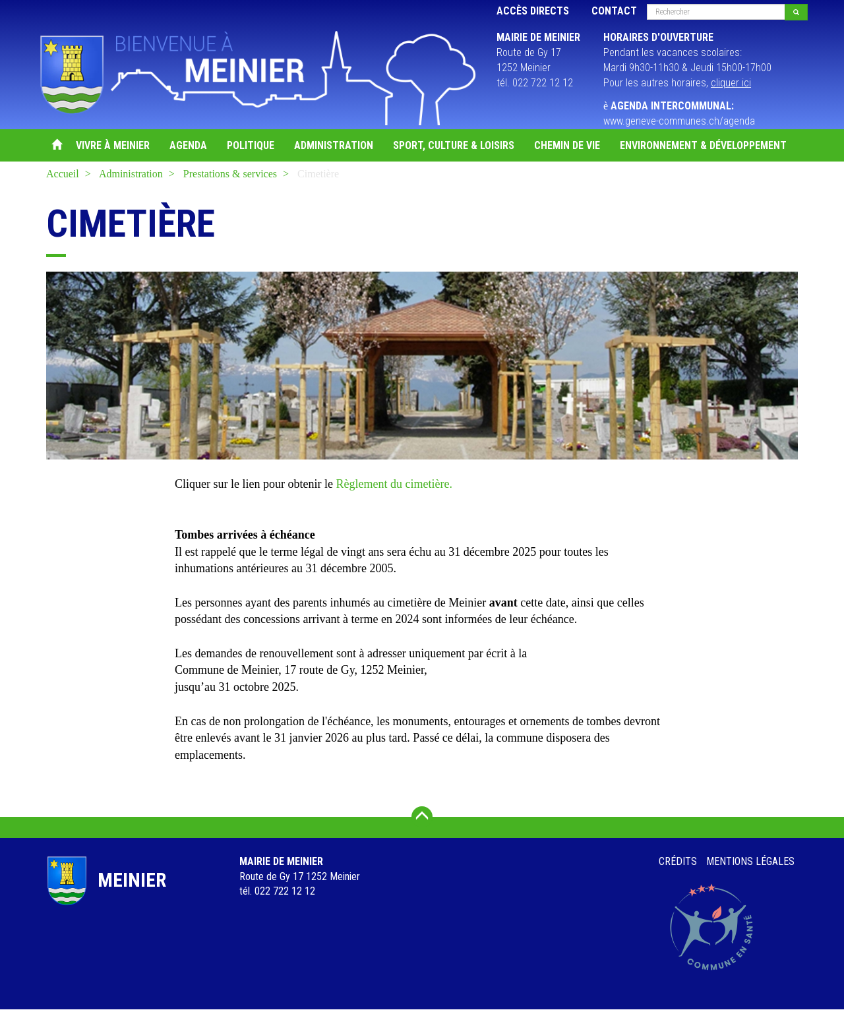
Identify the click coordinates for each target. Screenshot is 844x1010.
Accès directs (533, 11)
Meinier (132, 879)
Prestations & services (230, 173)
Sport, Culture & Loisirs (453, 145)
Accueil (56, 145)
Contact (614, 11)
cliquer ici (731, 82)
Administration (333, 145)
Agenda (188, 145)
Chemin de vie (567, 145)
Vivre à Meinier (113, 145)
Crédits (678, 861)
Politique (250, 145)
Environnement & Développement (703, 145)
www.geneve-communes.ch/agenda (679, 121)
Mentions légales (750, 861)
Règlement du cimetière (392, 483)
